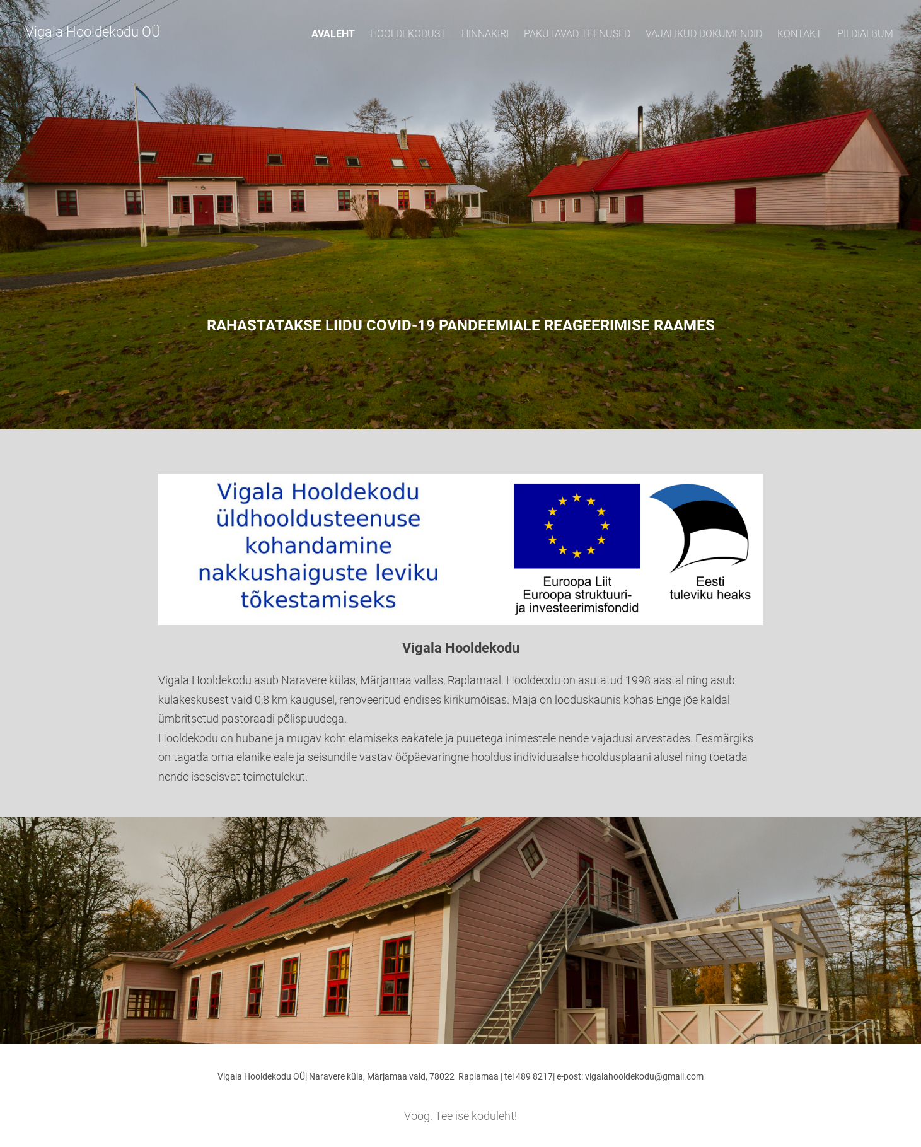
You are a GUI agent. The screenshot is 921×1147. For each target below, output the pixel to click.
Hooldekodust (408, 34)
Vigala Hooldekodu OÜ (92, 32)
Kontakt (799, 34)
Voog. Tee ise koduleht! (460, 1115)
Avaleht (333, 34)
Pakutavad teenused (577, 34)
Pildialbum (865, 34)
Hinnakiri (485, 34)
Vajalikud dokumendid (704, 34)
